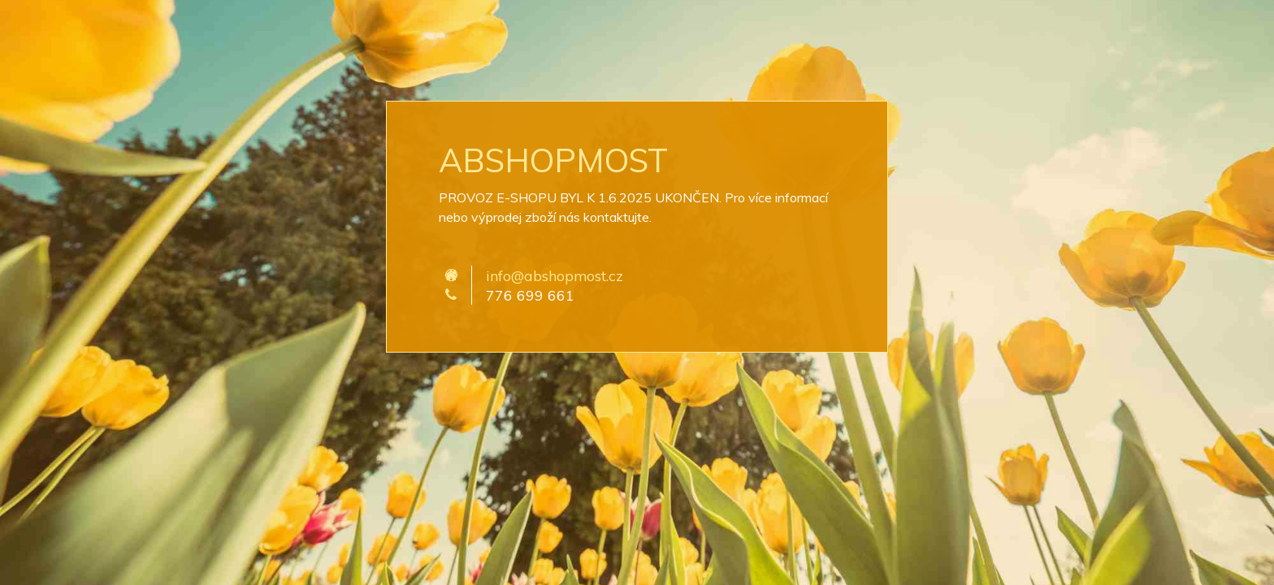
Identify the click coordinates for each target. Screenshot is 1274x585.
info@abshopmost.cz (554, 275)
